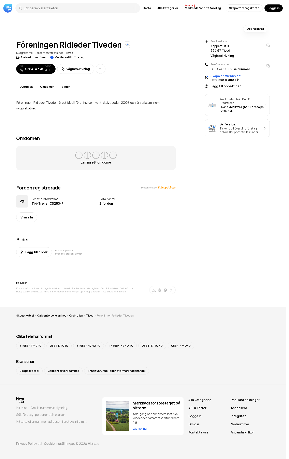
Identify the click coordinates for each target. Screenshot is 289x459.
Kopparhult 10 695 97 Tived (220, 48)
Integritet (238, 416)
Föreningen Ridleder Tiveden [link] (115, 315)
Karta (147, 8)
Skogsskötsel (24, 53)
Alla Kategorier (167, 8)
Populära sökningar (245, 400)
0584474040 (59, 346)
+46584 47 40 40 (88, 346)
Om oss (194, 424)
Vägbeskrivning (75, 69)
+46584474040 (30, 346)
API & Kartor (197, 408)
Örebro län (76, 315)
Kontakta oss (198, 432)
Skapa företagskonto (244, 8)
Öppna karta (255, 29)
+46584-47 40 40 (121, 346)
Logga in (273, 8)
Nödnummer (240, 424)
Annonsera (239, 408)
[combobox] (80, 8)
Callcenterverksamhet (48, 53)
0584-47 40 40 (152, 346)
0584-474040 (181, 346)
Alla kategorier (199, 400)
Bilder (66, 87)
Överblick (26, 87)
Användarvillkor (242, 432)
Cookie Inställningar (59, 444)
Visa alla (26, 217)
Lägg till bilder (34, 252)
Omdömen (47, 87)
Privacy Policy (26, 444)
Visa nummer (240, 69)
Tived (69, 53)
